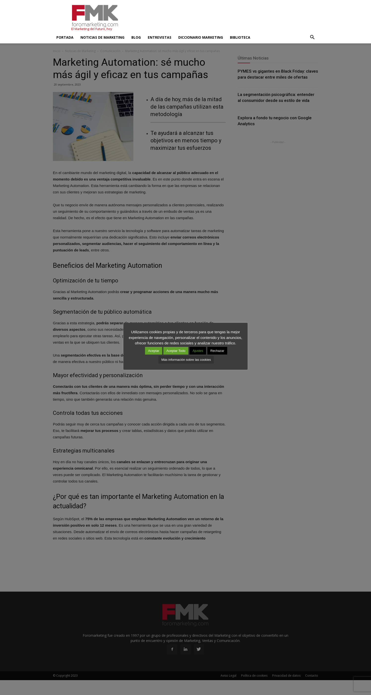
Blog (136, 37)
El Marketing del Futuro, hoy (91, 29)
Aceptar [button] (153, 351)
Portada (65, 37)
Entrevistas (159, 37)
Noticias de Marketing (102, 37)
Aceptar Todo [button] (175, 351)
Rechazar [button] (217, 351)
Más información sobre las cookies (186, 360)
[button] (312, 37)
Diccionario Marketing (200, 37)
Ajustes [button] (197, 351)
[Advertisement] (227, 18)
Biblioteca (240, 37)
